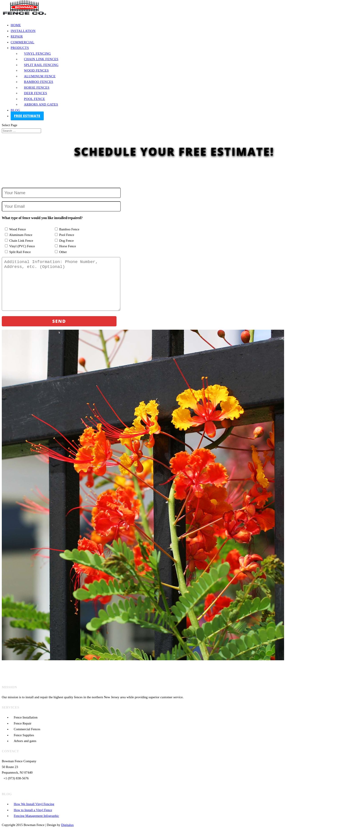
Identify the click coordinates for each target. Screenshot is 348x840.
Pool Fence (34, 99)
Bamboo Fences (38, 82)
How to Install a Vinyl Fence (33, 819)
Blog (15, 110)
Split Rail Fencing (41, 65)
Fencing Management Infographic (36, 824)
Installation (23, 31)
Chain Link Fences (41, 59)
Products (20, 48)
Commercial (22, 42)
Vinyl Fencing (37, 53)
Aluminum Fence (39, 76)
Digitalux (67, 834)
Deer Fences (35, 93)
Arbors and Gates (41, 104)
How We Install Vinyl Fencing (34, 813)
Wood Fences (36, 70)
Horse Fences (36, 87)
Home (16, 25)
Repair (17, 36)
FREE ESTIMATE (27, 116)
